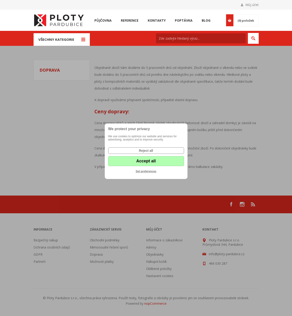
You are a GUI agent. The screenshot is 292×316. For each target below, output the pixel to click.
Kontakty (157, 20)
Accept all (146, 161)
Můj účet (252, 5)
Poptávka (184, 20)
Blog (206, 20)
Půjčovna (103, 20)
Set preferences (146, 171)
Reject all (146, 150)
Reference (130, 20)
